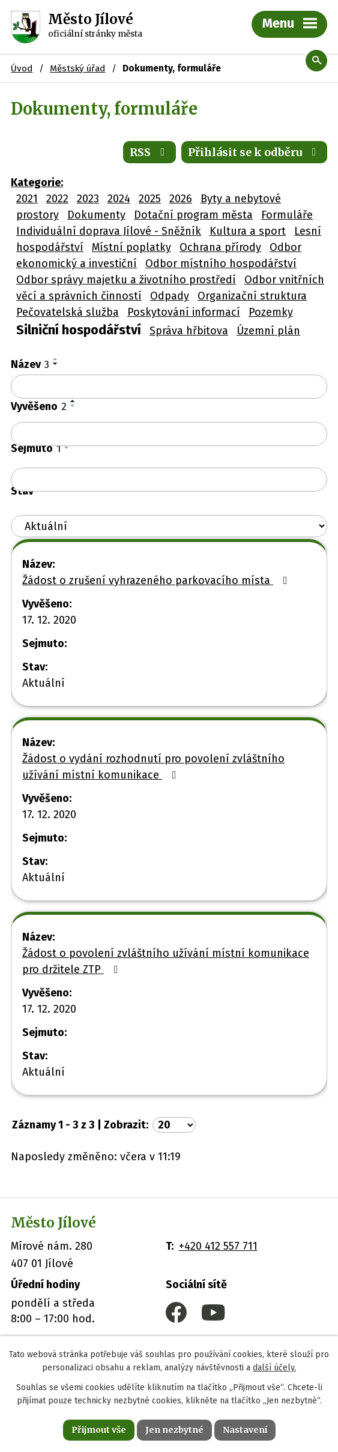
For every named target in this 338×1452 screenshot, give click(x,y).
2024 (118, 198)
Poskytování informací (183, 312)
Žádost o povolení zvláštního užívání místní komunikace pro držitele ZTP (165, 961)
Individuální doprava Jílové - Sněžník (108, 231)
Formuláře (287, 214)
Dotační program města (193, 214)
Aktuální (43, 683)
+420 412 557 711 (218, 1246)
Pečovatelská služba (67, 312)
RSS (150, 152)
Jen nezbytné (174, 1429)
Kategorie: (37, 182)
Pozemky (271, 312)
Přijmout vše (98, 1429)
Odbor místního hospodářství (221, 263)
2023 (88, 198)
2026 (180, 198)
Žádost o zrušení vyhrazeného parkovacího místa (157, 580)
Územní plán (268, 330)
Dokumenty (96, 214)
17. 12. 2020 (49, 620)
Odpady (169, 296)
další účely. (274, 1368)
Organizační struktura (252, 296)
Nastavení (245, 1429)
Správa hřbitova (188, 330)
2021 (27, 198)
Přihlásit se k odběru (254, 152)
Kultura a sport (248, 231)
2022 (57, 198)
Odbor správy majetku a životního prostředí (126, 279)
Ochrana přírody (220, 247)
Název (30, 364)
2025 (150, 198)
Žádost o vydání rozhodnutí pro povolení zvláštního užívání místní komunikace (153, 767)
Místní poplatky (131, 247)
